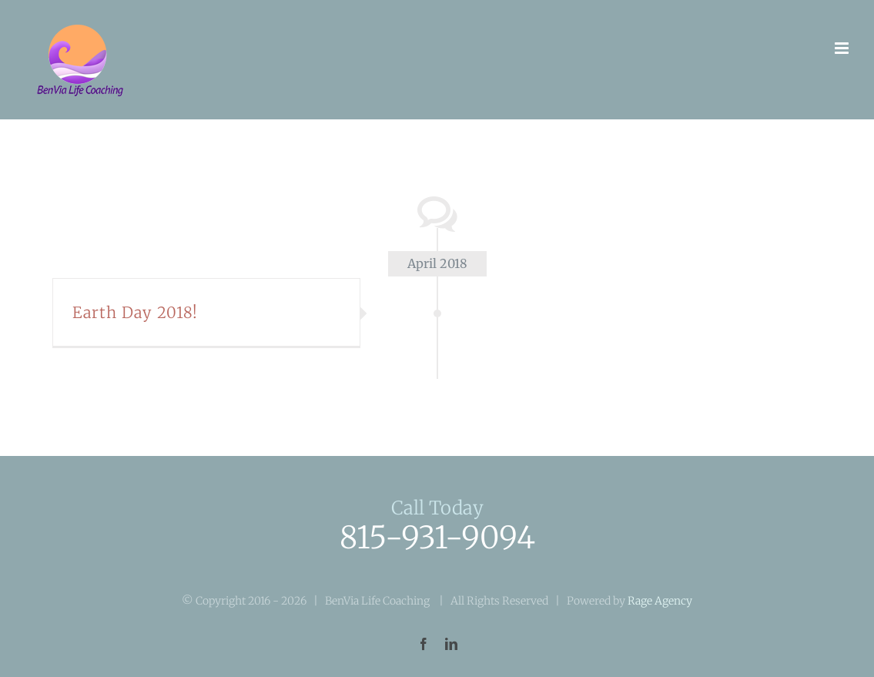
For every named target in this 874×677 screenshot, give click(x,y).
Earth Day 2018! (135, 312)
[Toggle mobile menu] (843, 48)
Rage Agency (660, 601)
